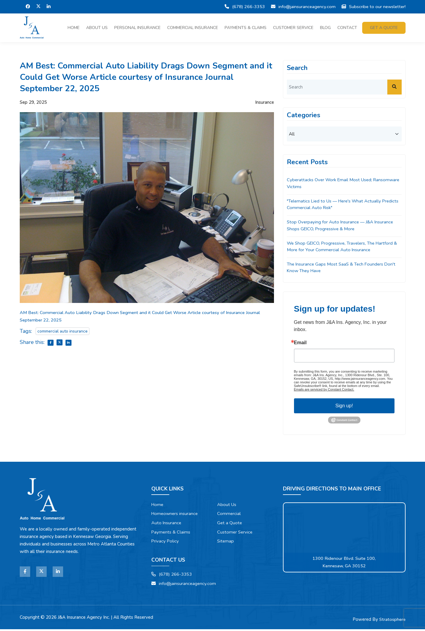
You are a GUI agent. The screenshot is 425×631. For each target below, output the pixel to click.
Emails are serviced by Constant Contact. (324, 390)
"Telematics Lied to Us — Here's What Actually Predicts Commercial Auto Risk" (335, 204)
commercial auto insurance (62, 331)
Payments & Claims (245, 28)
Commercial (229, 515)
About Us (97, 28)
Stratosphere (392, 621)
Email (300, 343)
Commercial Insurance (192, 28)
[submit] (394, 87)
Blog (325, 28)
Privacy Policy (165, 542)
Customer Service (293, 28)
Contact (347, 28)
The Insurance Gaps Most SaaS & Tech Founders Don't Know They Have (342, 268)
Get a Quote (230, 524)
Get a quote (384, 28)
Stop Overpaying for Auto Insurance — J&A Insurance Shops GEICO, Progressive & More (341, 226)
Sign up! (344, 406)
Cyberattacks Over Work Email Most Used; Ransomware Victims (344, 183)
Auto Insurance (166, 524)
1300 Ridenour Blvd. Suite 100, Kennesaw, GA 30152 (344, 563)
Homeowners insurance (175, 515)
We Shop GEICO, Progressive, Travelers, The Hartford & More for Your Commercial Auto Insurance (343, 247)
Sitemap (225, 542)
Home (74, 28)
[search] (344, 87)
